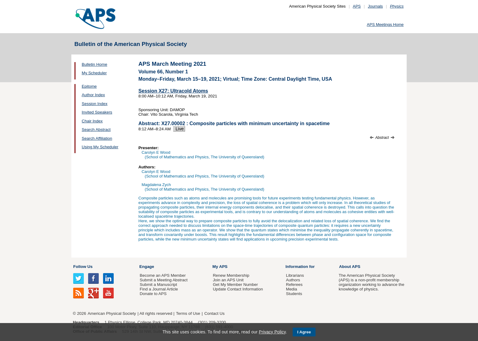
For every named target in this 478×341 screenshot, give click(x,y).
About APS (349, 266)
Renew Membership (231, 275)
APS (357, 6)
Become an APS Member (163, 275)
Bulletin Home (94, 64)
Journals (375, 6)
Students (294, 293)
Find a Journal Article (159, 289)
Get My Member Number (235, 284)
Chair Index (92, 121)
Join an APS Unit (228, 280)
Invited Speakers (97, 112)
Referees (294, 284)
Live (179, 128)
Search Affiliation (97, 138)
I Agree (304, 332)
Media (291, 289)
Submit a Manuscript (158, 284)
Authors (293, 280)
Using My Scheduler (100, 147)
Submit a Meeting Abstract (163, 280)
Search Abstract (96, 129)
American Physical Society (112, 313)
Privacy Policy (272, 331)
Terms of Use (188, 313)
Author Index (93, 95)
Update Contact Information (238, 289)
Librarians (295, 275)
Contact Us (214, 313)
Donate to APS (153, 293)
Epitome (89, 86)
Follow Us (82, 266)
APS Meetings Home (385, 24)
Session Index (94, 103)
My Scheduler (94, 73)
